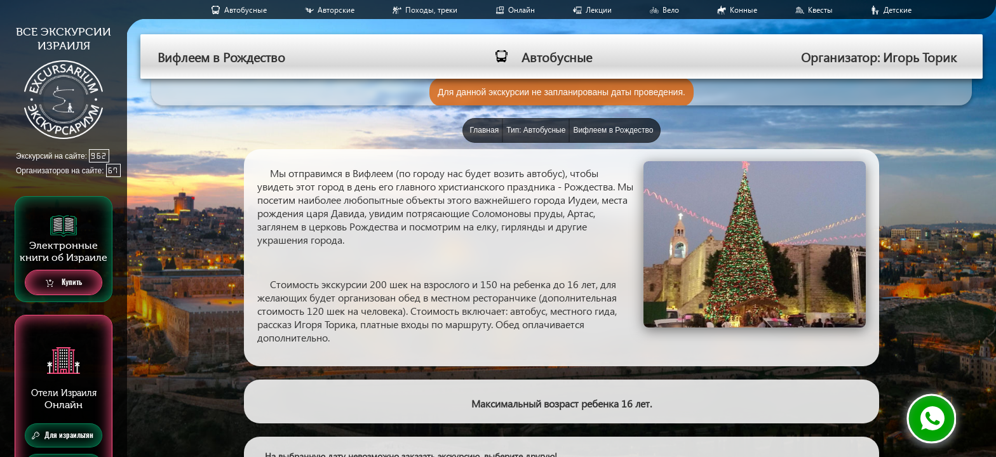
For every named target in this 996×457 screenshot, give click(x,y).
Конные (743, 10)
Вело (671, 10)
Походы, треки (431, 10)
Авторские (336, 10)
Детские (898, 10)
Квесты (820, 10)
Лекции (599, 10)
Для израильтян (62, 435)
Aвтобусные (245, 10)
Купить (64, 282)
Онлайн (521, 10)
